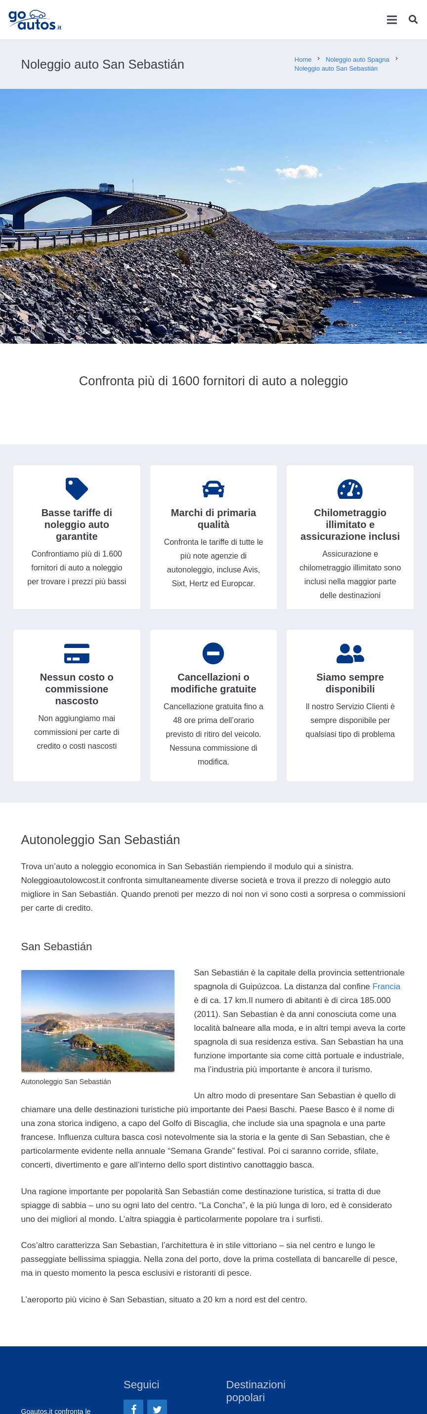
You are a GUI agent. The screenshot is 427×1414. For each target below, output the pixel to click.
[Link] (36, 20)
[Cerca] (413, 20)
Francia (387, 986)
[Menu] (391, 19)
